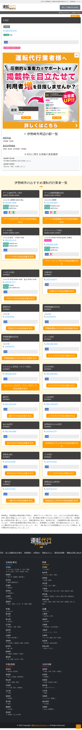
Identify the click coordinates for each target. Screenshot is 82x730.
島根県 (8, 676)
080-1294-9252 (10, 405)
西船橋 (46, 593)
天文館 (46, 706)
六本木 (57, 598)
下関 (9, 695)
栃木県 (44, 574)
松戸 (51, 593)
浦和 (53, 587)
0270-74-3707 (10, 491)
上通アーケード (49, 689)
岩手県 (8, 582)
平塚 (58, 604)
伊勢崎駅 (5, 141)
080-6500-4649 (10, 375)
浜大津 (46, 623)
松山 (45, 711)
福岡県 (44, 671)
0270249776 (51, 317)
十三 (55, 634)
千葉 (62, 593)
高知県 (8, 714)
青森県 (8, 576)
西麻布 (46, 598)
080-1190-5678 (52, 405)
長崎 (45, 684)
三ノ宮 (46, 639)
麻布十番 (64, 598)
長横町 (15, 579)
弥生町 (15, 673)
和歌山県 (45, 648)
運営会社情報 (59, 554)
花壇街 (52, 598)
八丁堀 (10, 689)
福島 (26, 606)
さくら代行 (49, 337)
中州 (49, 673)
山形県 (8, 598)
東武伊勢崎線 (9, 145)
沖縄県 (44, 709)
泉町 (55, 577)
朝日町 (10, 673)
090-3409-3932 (52, 345)
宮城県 (8, 587)
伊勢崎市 (6, 27)
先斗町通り (54, 629)
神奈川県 (45, 601)
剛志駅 (10, 149)
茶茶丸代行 (8, 456)
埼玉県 (44, 585)
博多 (45, 673)
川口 (49, 587)
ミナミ (50, 634)
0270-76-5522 (51, 463)
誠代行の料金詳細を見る (20, 417)
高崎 (49, 582)
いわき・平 (19, 606)
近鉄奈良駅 (53, 645)
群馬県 (73, 12)
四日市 (46, 618)
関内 (49, 604)
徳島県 (8, 698)
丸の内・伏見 (18, 661)
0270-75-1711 (10, 283)
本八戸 (10, 579)
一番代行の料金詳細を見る (20, 502)
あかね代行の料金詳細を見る (20, 444)
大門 (17, 573)
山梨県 (8, 637)
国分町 (10, 589)
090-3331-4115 (10, 241)
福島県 (8, 603)
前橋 (45, 582)
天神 (53, 673)
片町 (9, 634)
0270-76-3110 (51, 491)
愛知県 (8, 659)
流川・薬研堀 (17, 689)
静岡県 (8, 653)
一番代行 (7, 483)
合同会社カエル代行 (53, 425)
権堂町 (17, 645)
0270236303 (9, 317)
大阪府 (44, 632)
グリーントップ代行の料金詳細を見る (61, 263)
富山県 (8, 621)
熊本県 (44, 687)
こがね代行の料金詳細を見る (61, 417)
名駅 (11, 661)
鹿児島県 (45, 703)
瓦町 (9, 706)
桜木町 (10, 623)
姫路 (51, 639)
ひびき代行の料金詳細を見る (61, 386)
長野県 (8, 642)
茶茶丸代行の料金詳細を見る (20, 475)
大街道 (10, 711)
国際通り (51, 711)
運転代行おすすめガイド (65, 12)
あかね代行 (8, 425)
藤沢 (43, 606)
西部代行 (7, 307)
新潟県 (8, 615)
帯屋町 (10, 716)
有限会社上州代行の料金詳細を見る (61, 502)
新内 (45, 650)
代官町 (14, 679)
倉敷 (13, 684)
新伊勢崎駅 (16, 149)
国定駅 (11, 141)
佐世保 (50, 684)
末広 (26, 573)
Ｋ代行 (6, 20)
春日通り (15, 639)
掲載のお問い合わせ (74, 554)
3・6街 (22, 571)
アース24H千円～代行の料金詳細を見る (20, 221)
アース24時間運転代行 (54, 193)
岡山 (9, 684)
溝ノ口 (72, 604)
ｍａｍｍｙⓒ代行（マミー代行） (18, 368)
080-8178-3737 (11, 31)
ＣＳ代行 (48, 456)
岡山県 (8, 682)
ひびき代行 (49, 368)
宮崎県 (44, 698)
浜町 (55, 684)
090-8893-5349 (52, 245)
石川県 (8, 626)
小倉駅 (59, 673)
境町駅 (5, 149)
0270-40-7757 (51, 433)
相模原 (67, 604)
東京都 (44, 596)
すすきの (10, 571)
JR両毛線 (7, 138)
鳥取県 (8, 671)
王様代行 (48, 273)
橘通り (53, 700)
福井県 (8, 632)
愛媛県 (8, 709)
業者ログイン (47, 554)
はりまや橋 (16, 716)
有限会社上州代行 (52, 483)
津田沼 (67, 593)
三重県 (44, 615)
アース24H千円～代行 (13, 193)
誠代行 (6, 398)
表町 (17, 684)
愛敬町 (46, 679)
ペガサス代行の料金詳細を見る (20, 299)
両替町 (15, 656)
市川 (58, 593)
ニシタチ (47, 700)
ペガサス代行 (9, 273)
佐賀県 (44, 676)
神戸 (55, 639)
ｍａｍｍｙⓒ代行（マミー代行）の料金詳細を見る (20, 388)
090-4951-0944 (10, 203)
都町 (45, 695)
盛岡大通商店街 (13, 584)
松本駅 (26, 645)
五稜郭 (22, 573)
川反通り (10, 595)
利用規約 (27, 554)
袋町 (21, 645)
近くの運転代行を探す (14, 554)
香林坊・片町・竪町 (14, 629)
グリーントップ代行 (53, 231)
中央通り (10, 645)
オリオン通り (48, 577)
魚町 (59, 639)
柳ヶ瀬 (10, 650)
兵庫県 (44, 637)
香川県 (8, 703)
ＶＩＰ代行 (8, 231)
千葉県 (44, 590)
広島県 (8, 687)
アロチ (50, 650)
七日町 (10, 600)
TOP (1, 554)
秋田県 (8, 592)
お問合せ (36, 554)
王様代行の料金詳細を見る (61, 291)
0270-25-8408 (10, 463)
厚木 (62, 604)
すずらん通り (10, 573)
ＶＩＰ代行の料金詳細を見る (20, 257)
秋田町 (10, 700)
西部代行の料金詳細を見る (20, 329)
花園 (27, 571)
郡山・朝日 (11, 606)
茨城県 (44, 569)
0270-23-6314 (51, 280)
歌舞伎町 (71, 598)
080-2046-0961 (52, 375)
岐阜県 (8, 648)
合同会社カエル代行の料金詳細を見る (61, 446)
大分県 (44, 692)
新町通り (22, 579)
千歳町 (21, 656)
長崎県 (44, 682)
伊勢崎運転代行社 (52, 307)
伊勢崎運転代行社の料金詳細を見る (61, 329)
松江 (9, 679)
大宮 (45, 587)
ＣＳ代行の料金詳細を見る (61, 475)
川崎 (53, 604)
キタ (45, 634)
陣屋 (30, 606)
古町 (9, 618)
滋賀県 (44, 621)
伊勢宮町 (20, 679)
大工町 (46, 571)
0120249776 (9, 347)
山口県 (8, 692)
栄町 (71, 593)
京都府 (44, 626)
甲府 (9, 639)
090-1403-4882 (10, 433)
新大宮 (46, 645)
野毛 (45, 604)
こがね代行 (49, 398)
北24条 (17, 571)
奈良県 (44, 642)
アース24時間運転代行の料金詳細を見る (61, 221)
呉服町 (10, 656)
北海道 (8, 569)
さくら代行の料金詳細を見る (61, 356)
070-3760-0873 (52, 203)
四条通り (47, 629)
